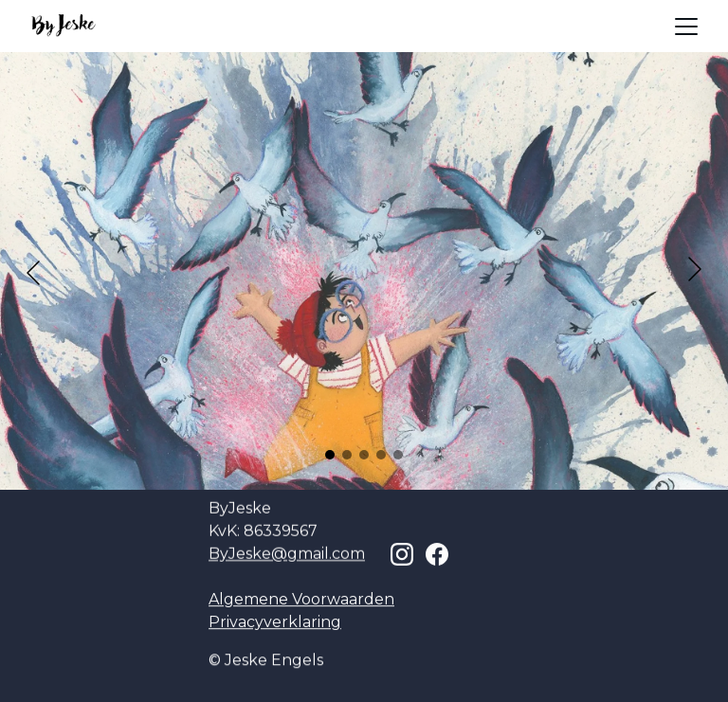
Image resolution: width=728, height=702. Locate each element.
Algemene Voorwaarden (301, 599)
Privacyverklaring (275, 622)
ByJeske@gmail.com (287, 554)
